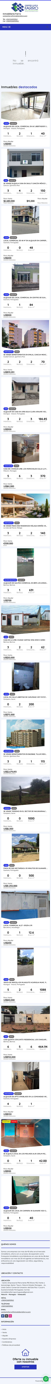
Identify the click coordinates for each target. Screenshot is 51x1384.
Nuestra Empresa (9, 1339)
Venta (4, 1332)
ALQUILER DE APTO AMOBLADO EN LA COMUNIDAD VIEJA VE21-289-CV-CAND (25, 1097)
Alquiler (5, 1336)
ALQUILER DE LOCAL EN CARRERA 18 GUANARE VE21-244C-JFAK (25, 1211)
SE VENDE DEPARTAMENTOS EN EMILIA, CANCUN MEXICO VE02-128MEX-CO (25, 355)
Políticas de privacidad (11, 1345)
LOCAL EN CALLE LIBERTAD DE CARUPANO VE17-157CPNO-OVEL (25, 697)
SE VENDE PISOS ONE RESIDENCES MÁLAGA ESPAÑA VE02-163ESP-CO (25, 526)
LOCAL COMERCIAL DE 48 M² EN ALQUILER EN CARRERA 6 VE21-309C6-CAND (25, 240)
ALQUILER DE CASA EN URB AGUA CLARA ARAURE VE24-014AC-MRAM (25, 412)
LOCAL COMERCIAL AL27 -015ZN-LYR (17, 925)
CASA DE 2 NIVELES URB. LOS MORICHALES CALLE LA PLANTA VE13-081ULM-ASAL (25, 469)
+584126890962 (12, 19)
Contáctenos (7, 1342)
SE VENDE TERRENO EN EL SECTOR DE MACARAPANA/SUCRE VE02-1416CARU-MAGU (25, 811)
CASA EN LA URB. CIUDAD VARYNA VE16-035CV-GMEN (24, 640)
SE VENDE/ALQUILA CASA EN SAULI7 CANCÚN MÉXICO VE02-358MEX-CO (25, 183)
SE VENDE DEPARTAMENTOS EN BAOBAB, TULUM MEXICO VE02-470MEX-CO (25, 754)
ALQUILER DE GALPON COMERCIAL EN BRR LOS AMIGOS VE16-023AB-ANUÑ (25, 583)
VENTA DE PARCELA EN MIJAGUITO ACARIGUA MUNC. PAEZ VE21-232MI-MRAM (25, 982)
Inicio (4, 1329)
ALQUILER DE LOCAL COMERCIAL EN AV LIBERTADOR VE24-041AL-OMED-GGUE (25, 126)
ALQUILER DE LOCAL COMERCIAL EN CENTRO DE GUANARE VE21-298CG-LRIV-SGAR (25, 297)
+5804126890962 (12, 21)
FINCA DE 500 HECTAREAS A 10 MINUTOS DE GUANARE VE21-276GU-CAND (25, 868)
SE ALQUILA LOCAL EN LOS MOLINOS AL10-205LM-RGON (25, 1154)
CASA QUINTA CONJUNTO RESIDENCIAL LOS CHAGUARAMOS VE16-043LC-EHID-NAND (25, 1040)
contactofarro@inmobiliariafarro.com (15, 16)
